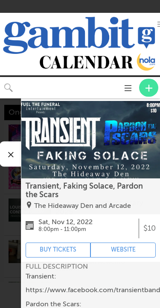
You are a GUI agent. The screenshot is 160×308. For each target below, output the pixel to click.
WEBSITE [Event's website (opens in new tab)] (123, 249)
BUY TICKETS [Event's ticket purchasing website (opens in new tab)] (58, 249)
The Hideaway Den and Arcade (82, 206)
